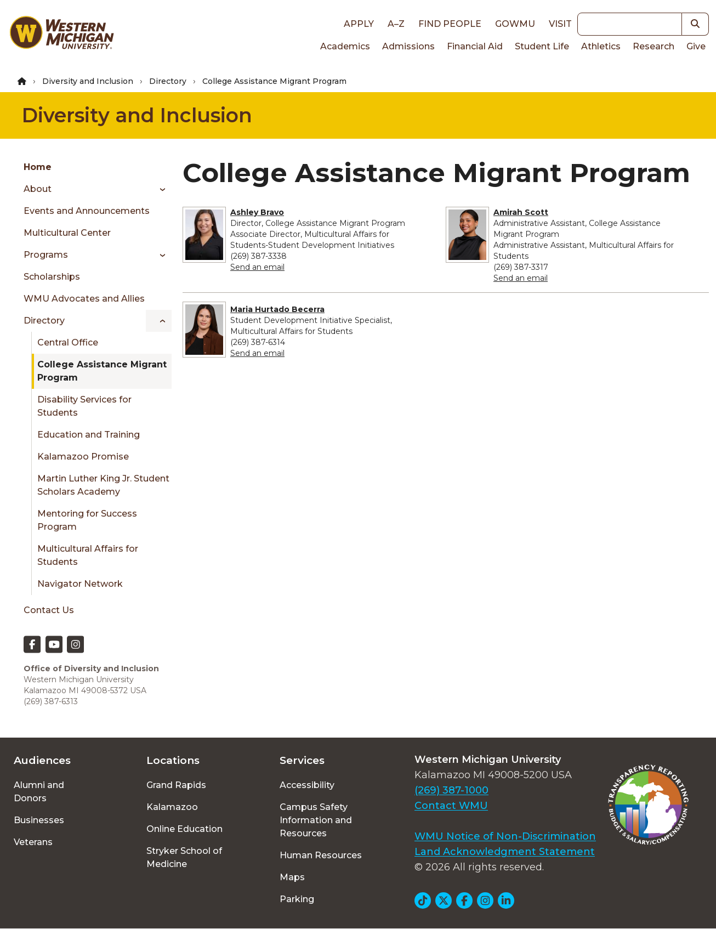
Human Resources (321, 855)
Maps (292, 877)
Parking (297, 899)
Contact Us (49, 610)
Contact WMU (451, 806)
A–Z (396, 24)
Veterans (33, 842)
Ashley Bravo (257, 212)
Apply (359, 24)
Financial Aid (475, 46)
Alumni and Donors (39, 791)
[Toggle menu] (159, 189)
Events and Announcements (87, 211)
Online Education (184, 829)
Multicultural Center (67, 233)
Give (696, 46)
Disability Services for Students (84, 406)
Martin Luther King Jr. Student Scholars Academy (103, 485)
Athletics (601, 46)
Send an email (257, 267)
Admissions (408, 46)
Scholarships (52, 276)
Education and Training (88, 434)
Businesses (39, 820)
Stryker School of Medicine (184, 857)
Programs (46, 255)
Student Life (542, 46)
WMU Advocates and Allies (84, 298)
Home (38, 167)
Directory (167, 81)
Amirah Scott (520, 212)
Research (653, 46)
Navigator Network (80, 584)
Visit (560, 24)
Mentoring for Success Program (87, 520)
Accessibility (307, 785)
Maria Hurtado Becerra (277, 309)
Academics (345, 46)
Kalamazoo (172, 807)
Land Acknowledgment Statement (504, 852)
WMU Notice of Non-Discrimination (505, 836)
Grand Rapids (176, 785)
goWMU (515, 24)
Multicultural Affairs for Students (87, 555)
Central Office (67, 342)
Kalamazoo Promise (83, 456)
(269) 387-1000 (451, 790)
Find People (449, 24)
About (38, 189)
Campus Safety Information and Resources (316, 820)
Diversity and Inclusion (87, 81)
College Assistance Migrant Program (102, 371)
